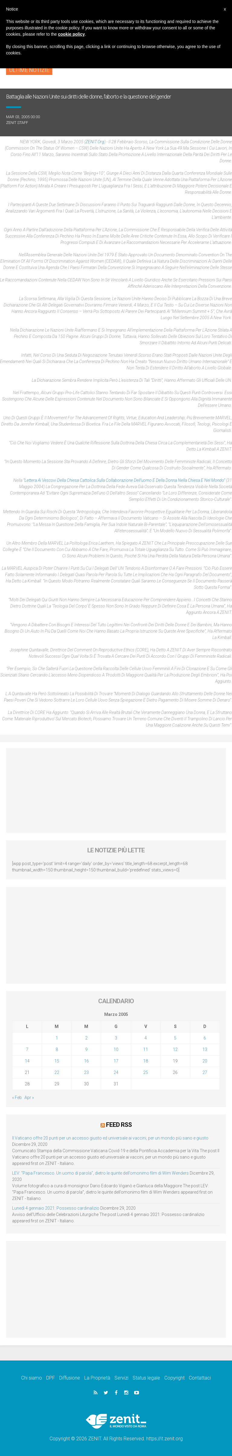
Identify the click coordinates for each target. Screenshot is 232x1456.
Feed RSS (119, 1124)
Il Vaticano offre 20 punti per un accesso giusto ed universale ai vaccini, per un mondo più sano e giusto (110, 1137)
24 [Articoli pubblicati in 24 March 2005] (116, 1072)
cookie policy (71, 34)
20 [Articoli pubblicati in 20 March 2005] (204, 1061)
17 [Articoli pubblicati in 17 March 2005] (116, 1061)
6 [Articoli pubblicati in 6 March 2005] (205, 1038)
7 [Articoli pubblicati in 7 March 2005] (27, 1049)
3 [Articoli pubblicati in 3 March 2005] (116, 1038)
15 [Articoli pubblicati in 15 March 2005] (56, 1061)
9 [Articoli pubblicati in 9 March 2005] (86, 1049)
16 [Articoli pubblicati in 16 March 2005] (86, 1061)
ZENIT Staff (17, 122)
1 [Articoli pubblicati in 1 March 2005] (57, 1038)
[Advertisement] (116, 790)
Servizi (121, 1377)
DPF (50, 1377)
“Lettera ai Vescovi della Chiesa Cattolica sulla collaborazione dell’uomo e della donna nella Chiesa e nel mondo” (124, 480)
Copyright (174, 1377)
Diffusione (69, 1377)
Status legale (146, 1377)
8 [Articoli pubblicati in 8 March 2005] (57, 1049)
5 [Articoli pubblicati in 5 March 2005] (175, 1038)
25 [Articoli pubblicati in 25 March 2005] (145, 1072)
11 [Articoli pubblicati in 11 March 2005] (145, 1049)
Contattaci (200, 1377)
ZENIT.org (94, 141)
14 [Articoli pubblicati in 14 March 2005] (27, 1061)
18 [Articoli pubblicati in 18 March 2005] (145, 1061)
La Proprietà (97, 1377)
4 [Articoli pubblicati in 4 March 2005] (145, 1038)
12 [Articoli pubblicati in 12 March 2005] (175, 1049)
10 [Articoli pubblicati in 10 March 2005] (116, 1049)
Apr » (29, 1097)
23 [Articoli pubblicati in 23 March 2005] (86, 1072)
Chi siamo (31, 1377)
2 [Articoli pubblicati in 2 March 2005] (86, 1038)
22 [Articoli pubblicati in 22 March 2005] (56, 1072)
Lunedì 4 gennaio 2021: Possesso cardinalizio (55, 1207)
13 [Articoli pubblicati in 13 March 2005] (204, 1049)
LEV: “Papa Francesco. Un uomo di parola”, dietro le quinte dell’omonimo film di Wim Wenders (100, 1172)
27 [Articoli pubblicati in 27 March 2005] (204, 1072)
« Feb (17, 1097)
